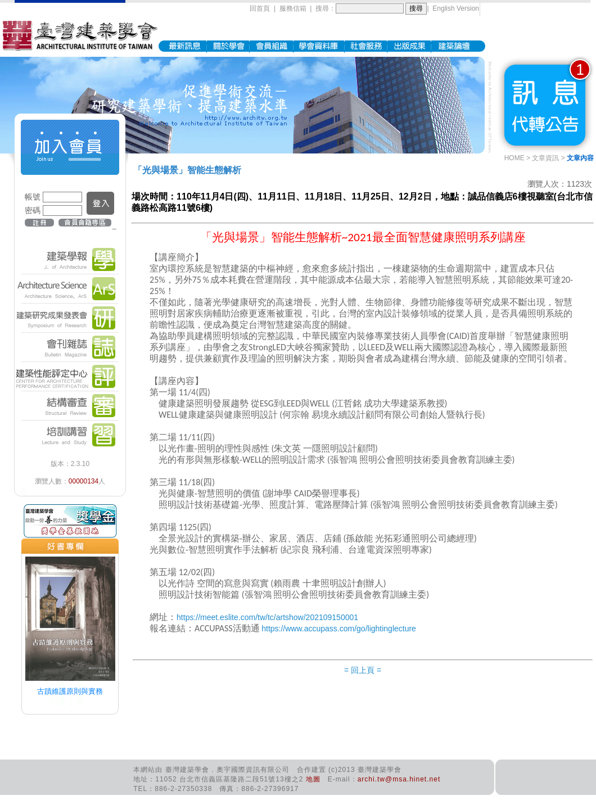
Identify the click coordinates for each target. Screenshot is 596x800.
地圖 (313, 779)
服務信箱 (292, 8)
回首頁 (260, 8)
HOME (514, 158)
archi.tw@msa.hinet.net (399, 779)
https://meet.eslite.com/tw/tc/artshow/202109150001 (267, 617)
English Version (455, 8)
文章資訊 (545, 158)
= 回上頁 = (362, 670)
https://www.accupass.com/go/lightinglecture (338, 628)
